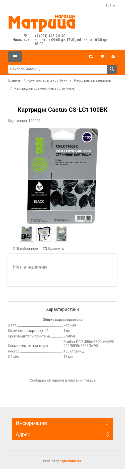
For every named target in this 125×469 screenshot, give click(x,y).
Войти (110, 5)
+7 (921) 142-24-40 (49, 36)
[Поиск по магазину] (57, 69)
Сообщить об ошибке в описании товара (62, 380)
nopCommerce (71, 461)
